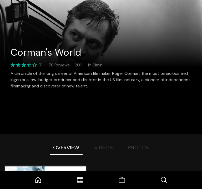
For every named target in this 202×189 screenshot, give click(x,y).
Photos (138, 147)
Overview (66, 147)
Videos (103, 147)
